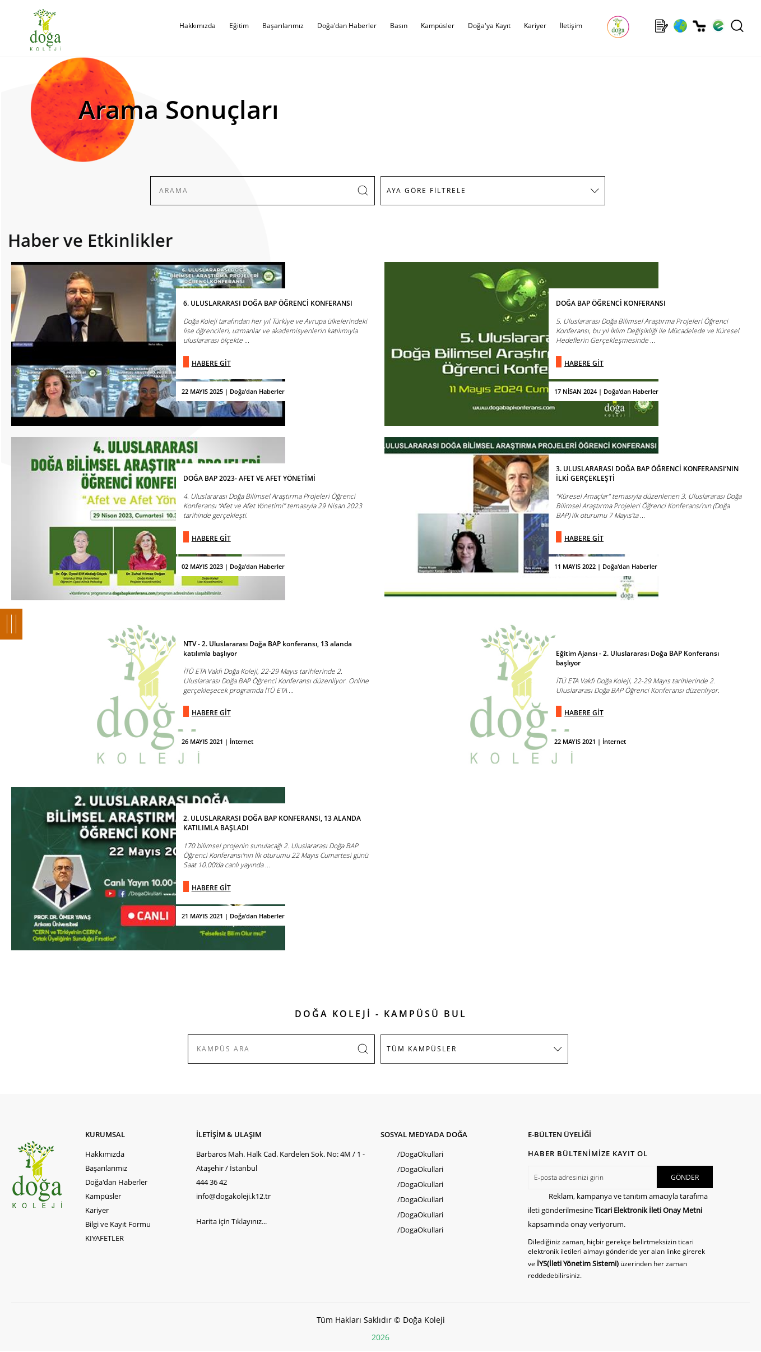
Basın (398, 25)
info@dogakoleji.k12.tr (233, 1196)
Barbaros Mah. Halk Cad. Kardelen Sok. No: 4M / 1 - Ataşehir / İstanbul (280, 1161)
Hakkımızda (197, 25)
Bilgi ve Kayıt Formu (118, 1224)
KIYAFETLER (104, 1238)
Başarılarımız (283, 25)
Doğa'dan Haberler (347, 25)
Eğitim (239, 25)
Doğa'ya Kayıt (489, 25)
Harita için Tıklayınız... (231, 1221)
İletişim (571, 25)
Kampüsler (437, 25)
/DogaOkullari (420, 1154)
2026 (380, 1337)
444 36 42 (211, 1182)
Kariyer (535, 25)
